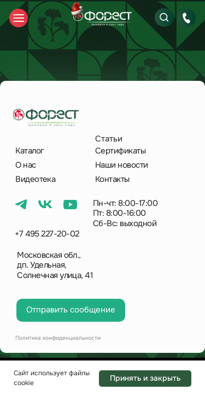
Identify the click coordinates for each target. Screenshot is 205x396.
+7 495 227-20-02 (47, 234)
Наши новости (121, 165)
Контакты (112, 179)
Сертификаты (120, 151)
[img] (102, 18)
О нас (25, 165)
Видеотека (35, 179)
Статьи (108, 139)
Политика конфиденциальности (58, 337)
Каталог (29, 151)
